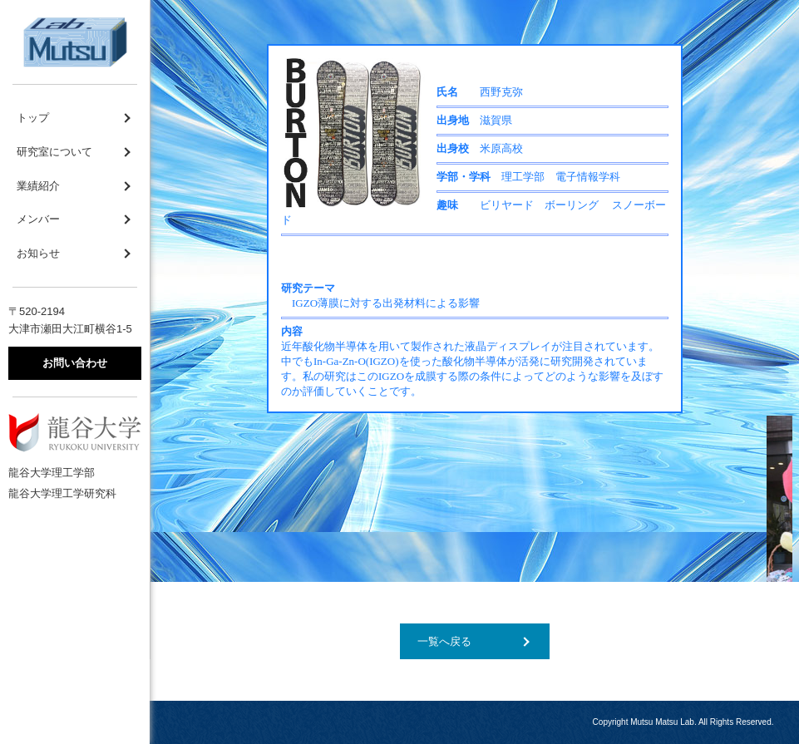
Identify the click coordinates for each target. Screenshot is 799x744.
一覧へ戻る (444, 641)
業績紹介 (38, 186)
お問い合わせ (74, 363)
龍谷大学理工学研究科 (62, 493)
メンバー (38, 219)
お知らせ (38, 253)
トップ (33, 117)
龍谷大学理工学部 (51, 472)
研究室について (54, 151)
